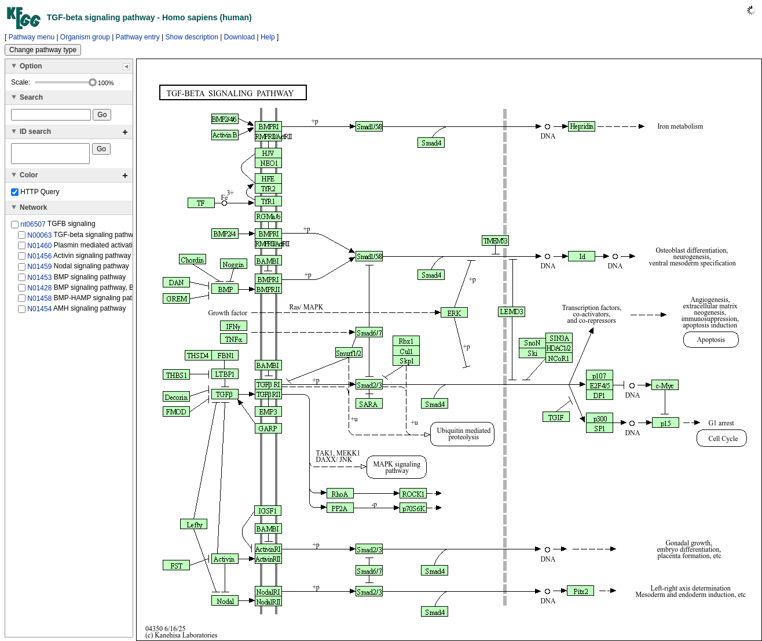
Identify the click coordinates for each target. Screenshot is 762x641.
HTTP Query (35, 195)
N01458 (39, 302)
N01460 (39, 249)
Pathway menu (31, 37)
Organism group (85, 37)
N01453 (39, 280)
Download (239, 37)
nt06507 (32, 228)
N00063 (39, 238)
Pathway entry (138, 37)
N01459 (39, 270)
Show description (192, 37)
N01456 (39, 260)
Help (268, 37)
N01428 (39, 291)
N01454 (39, 312)
